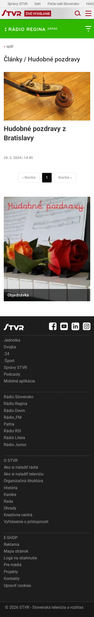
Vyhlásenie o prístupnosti (26, 521)
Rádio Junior (15, 444)
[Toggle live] (37, 13)
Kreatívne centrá (18, 514)
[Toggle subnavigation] (88, 28)
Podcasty (12, 374)
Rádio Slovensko (18, 396)
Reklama (11, 544)
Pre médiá (13, 564)
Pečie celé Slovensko (64, 4)
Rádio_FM (13, 417)
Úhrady (10, 508)
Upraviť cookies (17, 585)
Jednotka (12, 340)
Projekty (11, 571)
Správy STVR (18, 4)
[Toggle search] (77, 13)
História (11, 487)
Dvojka (10, 347)
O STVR (11, 460)
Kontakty (12, 578)
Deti (38, 4)
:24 (6, 353)
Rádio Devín (14, 410)
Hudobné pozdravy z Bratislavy (35, 133)
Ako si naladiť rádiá (21, 467)
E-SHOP (11, 537)
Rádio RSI (12, 431)
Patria (9, 424)
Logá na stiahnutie (20, 558)
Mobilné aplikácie (19, 381)
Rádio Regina (15, 403)
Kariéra (10, 494)
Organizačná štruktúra (23, 480)
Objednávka (18, 295)
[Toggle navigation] (88, 13)
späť (8, 46)
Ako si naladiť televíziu (24, 474)
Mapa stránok (16, 551)
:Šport (9, 360)
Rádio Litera (14, 437)
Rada (8, 501)
